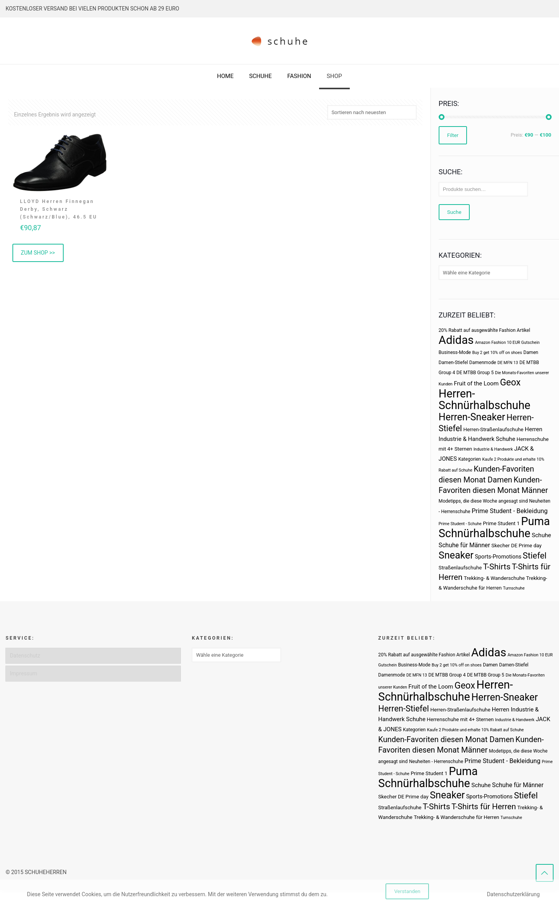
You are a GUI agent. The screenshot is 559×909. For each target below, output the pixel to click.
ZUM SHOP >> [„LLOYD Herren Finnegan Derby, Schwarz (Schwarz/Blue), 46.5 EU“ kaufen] (38, 253)
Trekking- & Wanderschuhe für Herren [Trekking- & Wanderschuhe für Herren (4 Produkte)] (456, 817)
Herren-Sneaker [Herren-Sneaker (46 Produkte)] (472, 417)
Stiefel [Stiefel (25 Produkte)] (535, 555)
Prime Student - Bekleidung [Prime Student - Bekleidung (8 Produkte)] (510, 511)
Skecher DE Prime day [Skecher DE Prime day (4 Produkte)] (516, 545)
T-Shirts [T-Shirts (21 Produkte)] (497, 566)
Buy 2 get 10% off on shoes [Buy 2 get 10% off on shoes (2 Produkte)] (497, 352)
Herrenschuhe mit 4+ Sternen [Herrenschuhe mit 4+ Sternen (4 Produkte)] (460, 719)
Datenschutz (25, 655)
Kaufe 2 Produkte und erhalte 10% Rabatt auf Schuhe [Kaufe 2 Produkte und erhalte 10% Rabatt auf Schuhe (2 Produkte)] (475, 729)
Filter (452, 135)
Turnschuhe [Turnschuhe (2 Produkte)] (514, 588)
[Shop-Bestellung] (372, 112)
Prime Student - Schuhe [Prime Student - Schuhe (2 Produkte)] (460, 523)
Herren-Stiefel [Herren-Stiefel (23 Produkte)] (403, 708)
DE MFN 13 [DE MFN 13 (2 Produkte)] (507, 362)
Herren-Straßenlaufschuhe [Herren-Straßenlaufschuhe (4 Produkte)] (494, 429)
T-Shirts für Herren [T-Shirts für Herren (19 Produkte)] (483, 806)
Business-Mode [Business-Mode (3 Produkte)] (455, 352)
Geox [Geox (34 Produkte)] (510, 382)
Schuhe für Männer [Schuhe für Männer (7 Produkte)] (464, 545)
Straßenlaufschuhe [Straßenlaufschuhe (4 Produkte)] (460, 568)
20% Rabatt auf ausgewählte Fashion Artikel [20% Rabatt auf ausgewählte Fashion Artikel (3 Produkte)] (484, 330)
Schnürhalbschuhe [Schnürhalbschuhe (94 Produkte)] (484, 533)
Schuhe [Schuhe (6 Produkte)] (541, 535)
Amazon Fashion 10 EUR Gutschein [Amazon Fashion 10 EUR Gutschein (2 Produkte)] (507, 342)
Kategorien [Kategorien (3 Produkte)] (469, 459)
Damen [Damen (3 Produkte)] (530, 352)
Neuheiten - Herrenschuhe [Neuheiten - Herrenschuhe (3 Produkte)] (436, 761)
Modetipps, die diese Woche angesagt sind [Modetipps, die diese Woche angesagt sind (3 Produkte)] (483, 501)
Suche (454, 212)
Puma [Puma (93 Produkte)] (535, 521)
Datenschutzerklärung (513, 894)
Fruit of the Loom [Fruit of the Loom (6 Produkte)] (476, 383)
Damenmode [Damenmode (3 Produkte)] (482, 362)
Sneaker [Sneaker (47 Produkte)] (456, 555)
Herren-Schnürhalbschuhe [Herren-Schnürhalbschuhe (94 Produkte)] (484, 399)
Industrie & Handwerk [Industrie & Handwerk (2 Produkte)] (493, 449)
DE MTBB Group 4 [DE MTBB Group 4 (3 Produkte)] (446, 675)
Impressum (23, 673)
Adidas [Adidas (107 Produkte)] (456, 340)
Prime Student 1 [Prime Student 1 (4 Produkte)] (501, 523)
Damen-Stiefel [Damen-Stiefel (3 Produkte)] (453, 362)
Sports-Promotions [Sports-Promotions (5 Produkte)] (498, 556)
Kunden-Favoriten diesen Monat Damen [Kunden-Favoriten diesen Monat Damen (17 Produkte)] (446, 739)
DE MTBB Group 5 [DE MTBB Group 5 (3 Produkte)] (475, 372)
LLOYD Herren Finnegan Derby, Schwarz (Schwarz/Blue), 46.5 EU (58, 209)
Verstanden (407, 891)
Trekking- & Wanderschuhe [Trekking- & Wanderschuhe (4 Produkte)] (494, 578)
